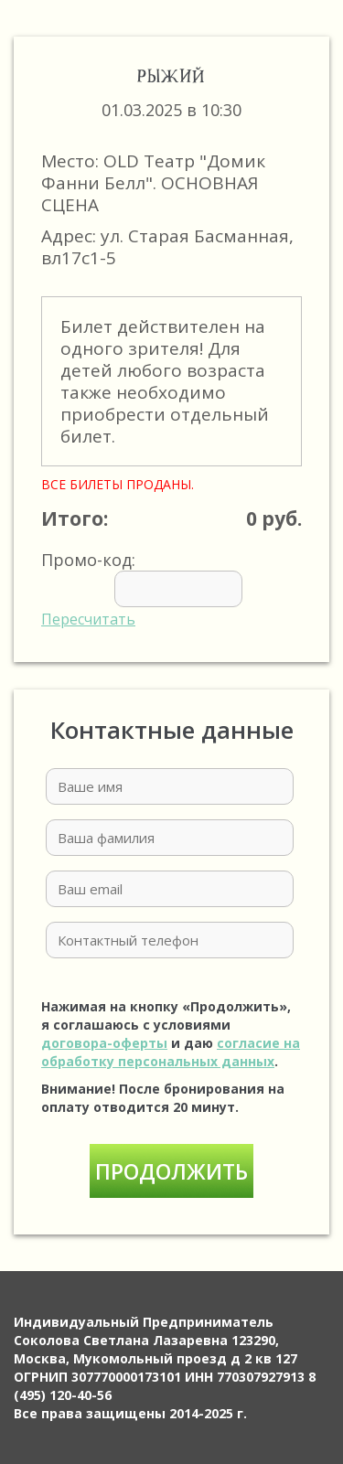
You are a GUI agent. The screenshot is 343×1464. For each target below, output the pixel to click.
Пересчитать (88, 619)
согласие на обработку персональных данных (170, 1052)
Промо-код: (169, 589)
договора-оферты (104, 1043)
